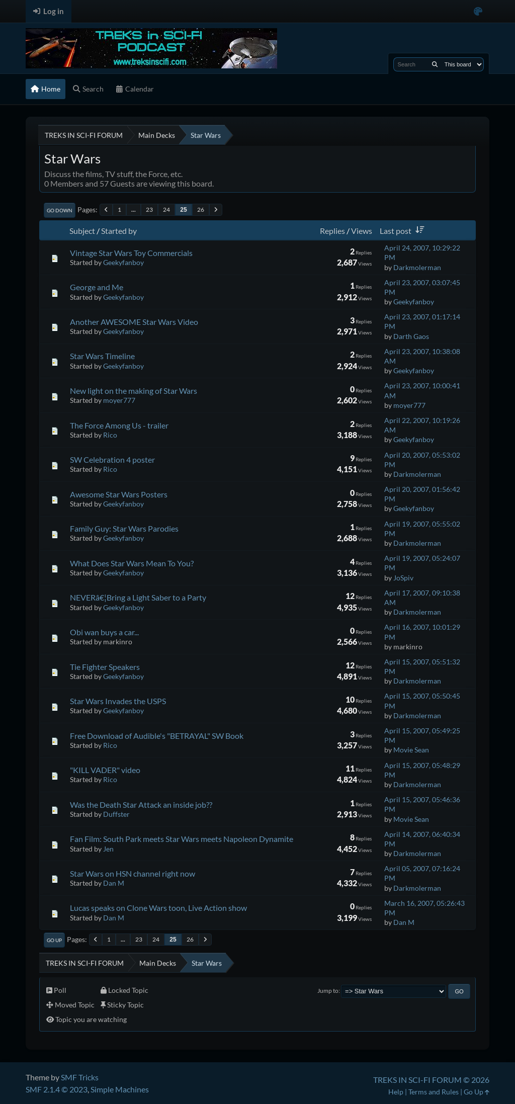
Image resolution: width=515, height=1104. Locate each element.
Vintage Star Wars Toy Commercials (131, 253)
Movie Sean (411, 749)
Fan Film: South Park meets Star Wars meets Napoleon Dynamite (181, 838)
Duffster (116, 814)
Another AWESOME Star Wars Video (134, 321)
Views (361, 230)
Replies (332, 230)
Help (395, 1091)
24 (166, 209)
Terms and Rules (433, 1091)
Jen (108, 848)
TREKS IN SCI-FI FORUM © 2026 (431, 1079)
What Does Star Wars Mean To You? (132, 563)
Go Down (59, 210)
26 (200, 209)
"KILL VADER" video (105, 770)
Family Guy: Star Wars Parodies (124, 528)
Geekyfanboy (123, 262)
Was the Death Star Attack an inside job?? (141, 804)
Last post (404, 230)
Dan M (113, 883)
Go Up (54, 940)
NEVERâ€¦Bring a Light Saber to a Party (138, 597)
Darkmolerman (417, 267)
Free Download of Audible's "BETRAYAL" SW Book (156, 735)
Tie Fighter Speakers (105, 666)
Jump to (327, 990)
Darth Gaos (411, 336)
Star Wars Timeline (102, 356)
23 (149, 209)
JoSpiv (403, 577)
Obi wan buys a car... (104, 632)
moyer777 (119, 400)
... (133, 209)
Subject (82, 230)
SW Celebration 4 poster (112, 459)
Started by (119, 230)
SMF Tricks (80, 1077)
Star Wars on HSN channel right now (132, 873)
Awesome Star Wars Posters (118, 494)
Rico (110, 435)
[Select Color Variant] (478, 11)
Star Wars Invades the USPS (118, 701)
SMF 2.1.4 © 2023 (57, 1089)
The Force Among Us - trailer (119, 425)
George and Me (96, 287)
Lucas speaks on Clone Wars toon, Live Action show (158, 907)
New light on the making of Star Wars (133, 390)
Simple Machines (120, 1089)
